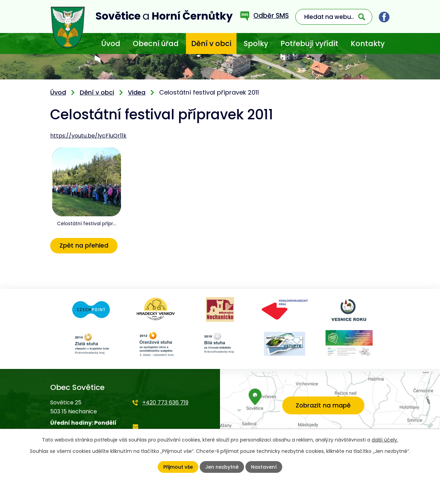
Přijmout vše (178, 467)
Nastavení (264, 467)
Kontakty (368, 43)
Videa (136, 92)
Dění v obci (211, 43)
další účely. (385, 439)
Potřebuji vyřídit (309, 43)
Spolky (256, 43)
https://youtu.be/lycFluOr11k (88, 136)
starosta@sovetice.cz (161, 431)
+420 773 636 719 (165, 402)
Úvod (110, 43)
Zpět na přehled (83, 245)
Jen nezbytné (222, 467)
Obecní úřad (156, 43)
